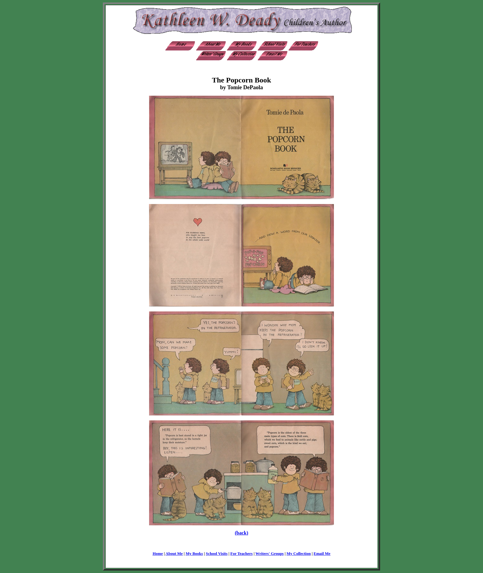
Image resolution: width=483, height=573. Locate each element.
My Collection (298, 553)
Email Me (322, 553)
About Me (174, 553)
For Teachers (241, 553)
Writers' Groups (269, 553)
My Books (194, 553)
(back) (241, 532)
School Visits (216, 553)
